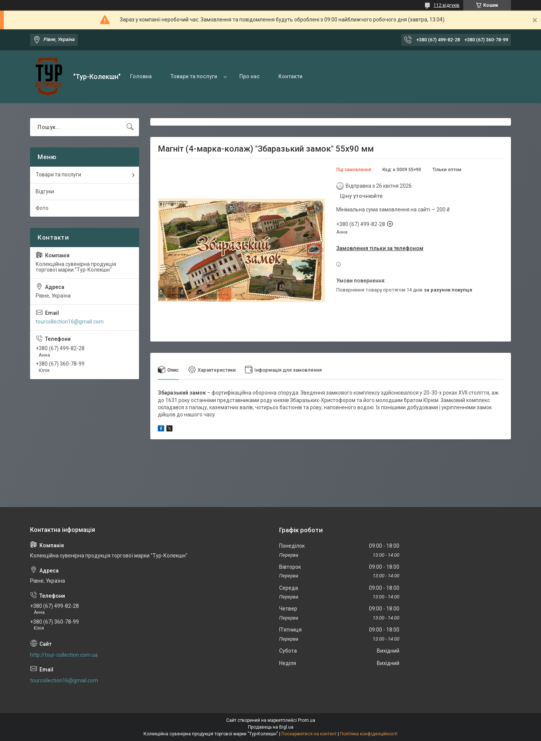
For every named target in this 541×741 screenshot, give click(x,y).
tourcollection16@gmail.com (70, 322)
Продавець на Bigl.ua (270, 727)
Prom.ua (306, 720)
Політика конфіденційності (368, 733)
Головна (141, 76)
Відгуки (45, 191)
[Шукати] (130, 127)
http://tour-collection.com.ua (64, 655)
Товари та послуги (194, 76)
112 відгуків (446, 5)
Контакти (290, 76)
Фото (42, 208)
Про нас (249, 76)
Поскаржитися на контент (309, 733)
